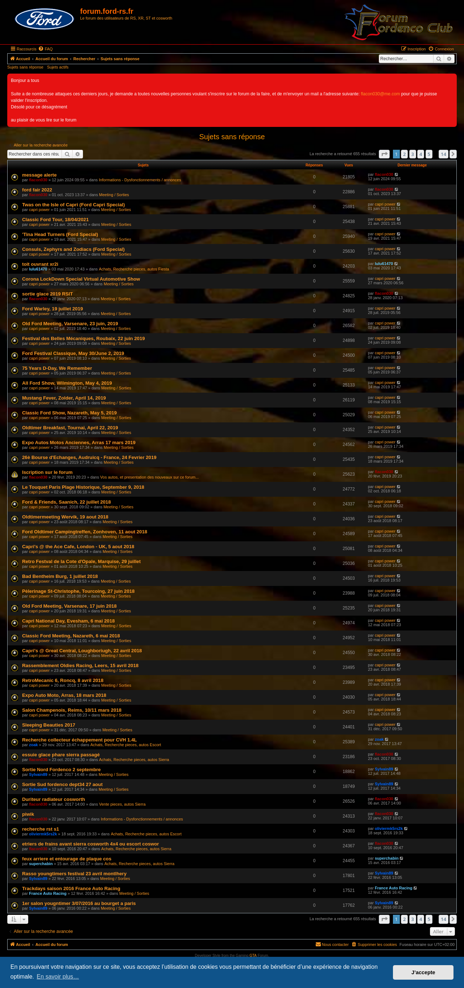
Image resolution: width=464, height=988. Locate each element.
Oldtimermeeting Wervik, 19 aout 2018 (65, 517)
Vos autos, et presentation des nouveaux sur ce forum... (149, 477)
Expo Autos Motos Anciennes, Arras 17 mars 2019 (79, 442)
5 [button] (429, 154)
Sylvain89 (38, 774)
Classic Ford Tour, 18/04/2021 (55, 219)
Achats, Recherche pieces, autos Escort (125, 745)
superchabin (41, 863)
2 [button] (404, 154)
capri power (39, 209)
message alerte (39, 175)
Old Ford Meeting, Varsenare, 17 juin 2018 (69, 606)
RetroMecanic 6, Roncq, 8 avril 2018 (62, 680)
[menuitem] (45, 49)
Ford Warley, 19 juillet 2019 (52, 308)
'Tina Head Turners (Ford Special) (60, 234)
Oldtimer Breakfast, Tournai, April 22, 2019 (70, 427)
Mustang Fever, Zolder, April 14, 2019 (64, 398)
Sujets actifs (58, 67)
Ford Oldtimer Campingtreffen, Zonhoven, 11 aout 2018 (84, 531)
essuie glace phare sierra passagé (61, 754)
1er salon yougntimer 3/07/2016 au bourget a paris (79, 903)
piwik (28, 814)
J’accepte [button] (423, 972)
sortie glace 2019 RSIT (47, 294)
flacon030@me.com (380, 93)
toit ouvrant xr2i (40, 264)
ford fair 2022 (37, 190)
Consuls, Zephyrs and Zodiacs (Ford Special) (73, 249)
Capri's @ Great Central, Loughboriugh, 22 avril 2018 (82, 650)
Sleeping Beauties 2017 (48, 725)
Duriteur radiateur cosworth (53, 799)
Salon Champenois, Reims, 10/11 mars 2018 (71, 710)
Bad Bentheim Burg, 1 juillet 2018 (60, 576)
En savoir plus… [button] (58, 976)
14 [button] (443, 154)
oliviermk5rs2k (43, 834)
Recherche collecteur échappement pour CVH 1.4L (79, 740)
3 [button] (412, 154)
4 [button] (420, 154)
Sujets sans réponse (25, 67)
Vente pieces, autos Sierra (122, 804)
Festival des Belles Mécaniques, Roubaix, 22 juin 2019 (83, 338)
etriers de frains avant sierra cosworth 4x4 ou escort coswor (90, 844)
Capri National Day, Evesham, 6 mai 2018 (68, 621)
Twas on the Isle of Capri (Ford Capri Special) (73, 204)
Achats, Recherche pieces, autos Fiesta (134, 269)
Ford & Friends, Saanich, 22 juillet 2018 (66, 502)
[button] (384, 154)
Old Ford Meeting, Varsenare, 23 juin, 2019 (70, 323)
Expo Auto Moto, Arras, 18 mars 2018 (64, 695)
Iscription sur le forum (47, 472)
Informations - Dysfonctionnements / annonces (140, 180)
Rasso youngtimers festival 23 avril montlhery (74, 873)
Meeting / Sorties (114, 195)
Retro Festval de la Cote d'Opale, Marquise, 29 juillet (81, 561)
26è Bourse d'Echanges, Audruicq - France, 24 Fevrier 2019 (89, 457)
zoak (33, 745)
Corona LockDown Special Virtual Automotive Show (81, 279)
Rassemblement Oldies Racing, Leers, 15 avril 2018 (80, 665)
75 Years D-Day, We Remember (57, 368)
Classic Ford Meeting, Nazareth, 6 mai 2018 (71, 635)
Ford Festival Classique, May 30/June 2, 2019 (73, 353)
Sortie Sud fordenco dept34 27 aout (62, 784)
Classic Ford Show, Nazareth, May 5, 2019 (69, 413)
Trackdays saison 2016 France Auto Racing (71, 888)
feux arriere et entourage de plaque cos (66, 858)
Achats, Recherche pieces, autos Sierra (134, 759)
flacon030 (38, 180)
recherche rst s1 (40, 829)
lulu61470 (38, 269)
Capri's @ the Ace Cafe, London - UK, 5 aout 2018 (78, 546)
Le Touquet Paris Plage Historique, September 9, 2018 (83, 487)
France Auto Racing (48, 893)
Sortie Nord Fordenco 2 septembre (61, 769)
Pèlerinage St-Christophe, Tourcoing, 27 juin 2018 (78, 591)
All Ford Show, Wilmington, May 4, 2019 (67, 383)
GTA (253, 956)
